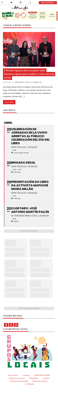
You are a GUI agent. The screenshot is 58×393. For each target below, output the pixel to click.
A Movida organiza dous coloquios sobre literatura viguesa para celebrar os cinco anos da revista (29, 74)
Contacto (26, 375)
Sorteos (46, 378)
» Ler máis (9, 102)
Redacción (37, 82)
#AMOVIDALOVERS (42, 375)
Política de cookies (40, 381)
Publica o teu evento (17, 378)
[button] (30, 2)
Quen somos (13, 375)
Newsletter (33, 378)
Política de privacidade (19, 381)
